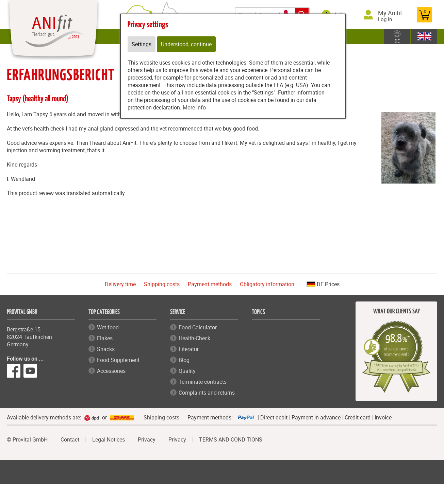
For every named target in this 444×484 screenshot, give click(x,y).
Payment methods (210, 284)
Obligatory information (267, 284)
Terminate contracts (203, 381)
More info (194, 107)
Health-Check (194, 338)
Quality (187, 371)
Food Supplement (118, 360)
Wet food (108, 327)
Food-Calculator (198, 327)
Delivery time (120, 284)
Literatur (189, 349)
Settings (141, 44)
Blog (184, 360)
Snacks (106, 349)
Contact (70, 439)
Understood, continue (186, 44)
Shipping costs (162, 284)
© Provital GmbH (27, 439)
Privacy (146, 439)
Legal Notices (108, 439)
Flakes (105, 338)
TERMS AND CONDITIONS (230, 439)
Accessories (111, 371)
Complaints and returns (207, 392)
